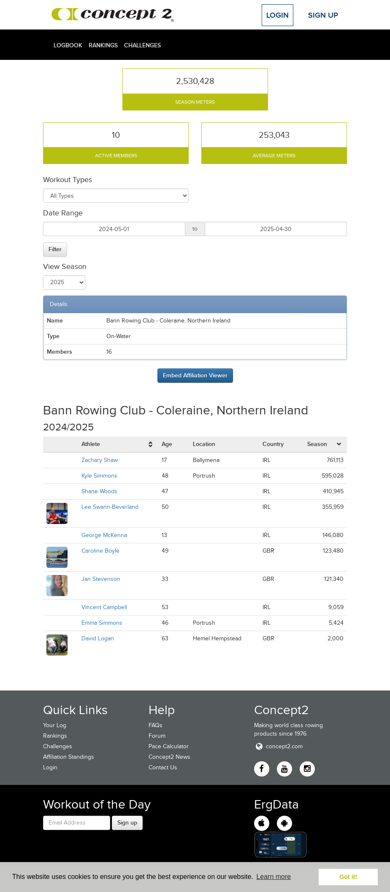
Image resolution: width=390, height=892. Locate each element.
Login (277, 15)
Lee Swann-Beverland (109, 507)
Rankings (103, 45)
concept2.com (278, 746)
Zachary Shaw (99, 460)
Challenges (142, 45)
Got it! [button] (348, 876)
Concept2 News (169, 757)
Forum (157, 736)
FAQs (155, 725)
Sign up (127, 822)
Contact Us (163, 767)
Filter (55, 249)
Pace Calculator (169, 746)
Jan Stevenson (100, 579)
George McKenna (104, 535)
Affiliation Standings (68, 757)
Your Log (54, 725)
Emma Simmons (101, 623)
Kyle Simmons (99, 476)
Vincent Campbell (104, 607)
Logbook (68, 45)
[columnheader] (118, 444)
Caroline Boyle (100, 551)
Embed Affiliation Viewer (195, 375)
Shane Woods (99, 491)
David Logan (97, 638)
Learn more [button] (273, 876)
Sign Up (323, 15)
